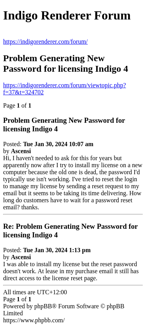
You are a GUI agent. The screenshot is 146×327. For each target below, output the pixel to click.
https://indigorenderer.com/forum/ (45, 41)
